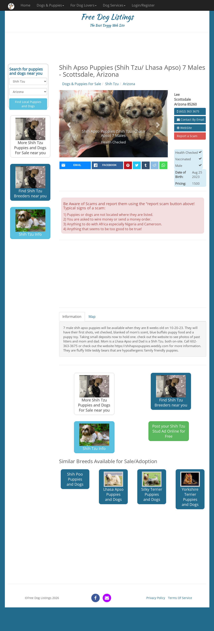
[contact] (107, 598)
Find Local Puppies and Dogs (28, 104)
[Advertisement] (107, 48)
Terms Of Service (180, 598)
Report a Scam (187, 136)
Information (71, 316)
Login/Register (143, 5)
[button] (68, 123)
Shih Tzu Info (30, 223)
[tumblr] (146, 165)
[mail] (75, 165)
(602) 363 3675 (188, 111)
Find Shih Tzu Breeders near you (30, 182)
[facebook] (107, 165)
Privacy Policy (155, 598)
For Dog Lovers (83, 5)
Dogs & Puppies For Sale (81, 84)
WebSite (184, 128)
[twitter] (137, 165)
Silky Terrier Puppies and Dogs (151, 487)
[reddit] (155, 165)
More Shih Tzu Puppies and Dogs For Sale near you (30, 136)
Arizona (129, 84)
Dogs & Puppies (50, 5)
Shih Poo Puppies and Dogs (75, 479)
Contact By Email (190, 120)
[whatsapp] (163, 165)
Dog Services (114, 5)
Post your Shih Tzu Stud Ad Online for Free (168, 431)
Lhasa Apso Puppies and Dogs (113, 487)
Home (25, 5)
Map (92, 316)
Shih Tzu (112, 84)
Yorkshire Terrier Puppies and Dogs (190, 489)
